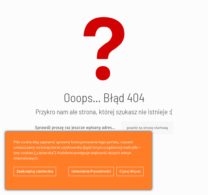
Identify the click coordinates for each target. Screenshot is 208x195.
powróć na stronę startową (147, 128)
